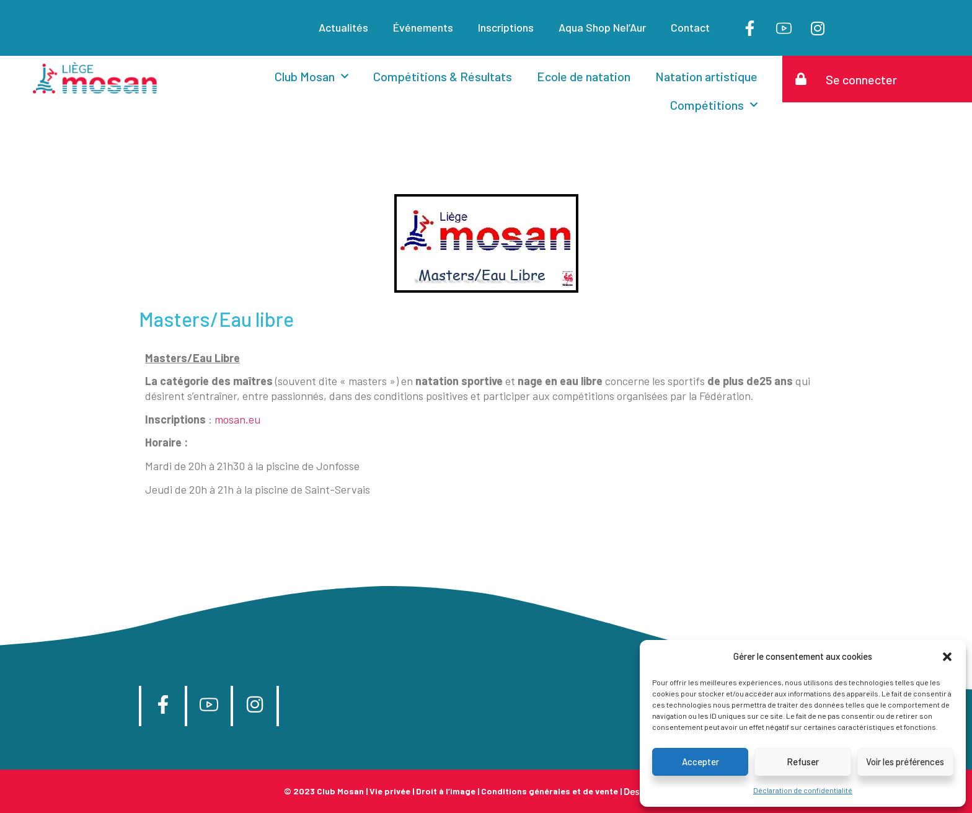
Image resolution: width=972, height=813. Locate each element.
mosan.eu (237, 419)
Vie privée (389, 791)
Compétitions (714, 104)
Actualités (343, 27)
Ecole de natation (583, 76)
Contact (690, 27)
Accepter (700, 761)
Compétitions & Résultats (442, 76)
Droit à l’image (445, 791)
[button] (947, 657)
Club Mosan (311, 76)
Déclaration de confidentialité (802, 790)
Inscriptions (506, 27)
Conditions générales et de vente (549, 791)
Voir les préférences (905, 761)
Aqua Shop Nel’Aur (602, 27)
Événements (423, 27)
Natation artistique (706, 76)
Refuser (803, 761)
